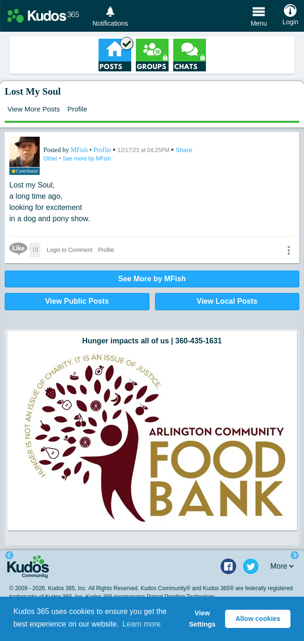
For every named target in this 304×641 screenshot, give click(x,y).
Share (184, 149)
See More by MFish (152, 279)
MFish (80, 149)
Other (51, 158)
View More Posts (33, 109)
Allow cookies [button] (257, 618)
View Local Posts (227, 301)
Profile (77, 109)
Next (294, 555)
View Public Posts (77, 301)
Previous (9, 555)
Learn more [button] (141, 624)
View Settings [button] (202, 618)
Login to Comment (69, 250)
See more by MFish (87, 158)
